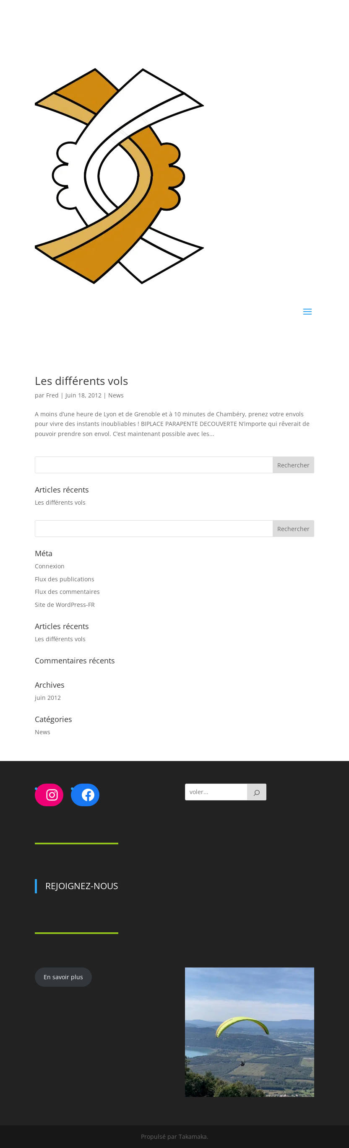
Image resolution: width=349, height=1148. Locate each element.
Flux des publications (64, 579)
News (116, 395)
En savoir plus (63, 977)
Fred (52, 395)
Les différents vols (81, 380)
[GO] (256, 792)
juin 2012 (48, 698)
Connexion (50, 566)
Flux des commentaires (67, 592)
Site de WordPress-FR (65, 605)
